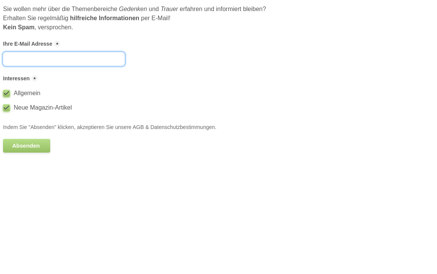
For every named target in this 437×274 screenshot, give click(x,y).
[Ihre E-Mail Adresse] (64, 59)
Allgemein (27, 93)
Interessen (16, 78)
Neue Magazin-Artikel (43, 107)
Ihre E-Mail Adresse (27, 44)
